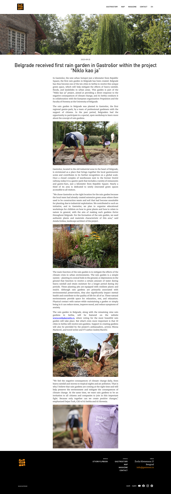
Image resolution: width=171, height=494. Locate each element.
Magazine (132, 7)
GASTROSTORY (112, 7)
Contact (143, 7)
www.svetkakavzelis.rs (63, 318)
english (134, 486)
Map (123, 7)
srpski (128, 486)
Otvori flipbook (100, 461)
